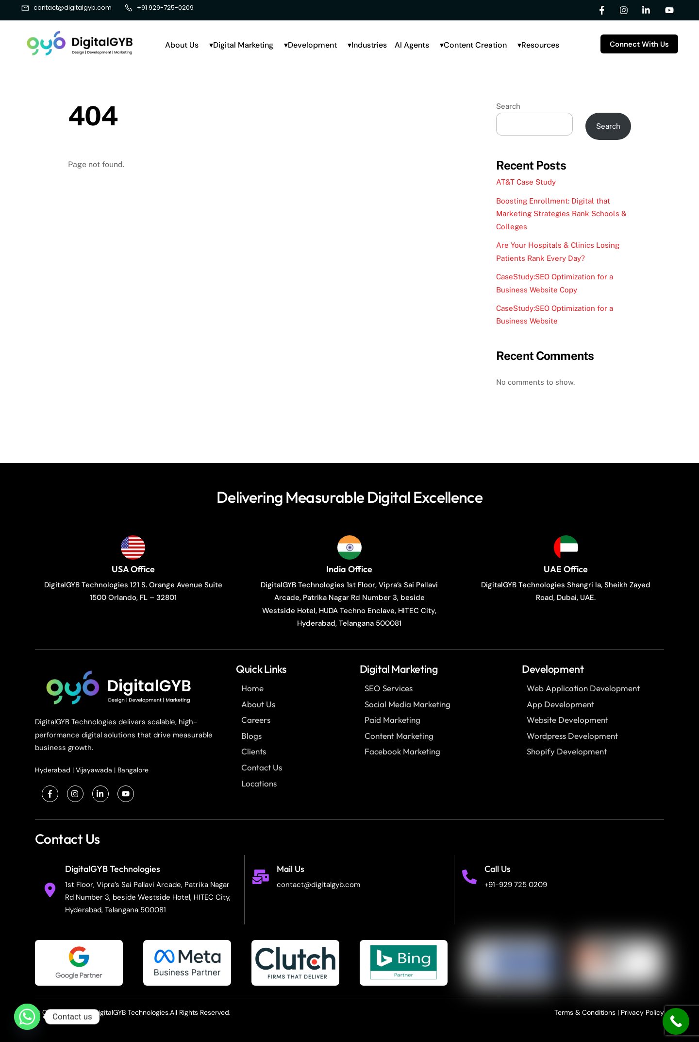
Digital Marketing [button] (243, 45)
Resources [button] (540, 45)
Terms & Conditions (585, 1012)
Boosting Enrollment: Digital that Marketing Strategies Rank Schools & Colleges (561, 214)
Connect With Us (639, 44)
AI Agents (412, 45)
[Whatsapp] (27, 1017)
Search (508, 106)
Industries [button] (369, 45)
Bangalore (133, 770)
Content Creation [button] (475, 45)
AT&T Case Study (526, 182)
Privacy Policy (642, 1012)
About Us (182, 45)
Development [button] (312, 45)
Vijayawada (94, 770)
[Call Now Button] (676, 1021)
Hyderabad (52, 770)
